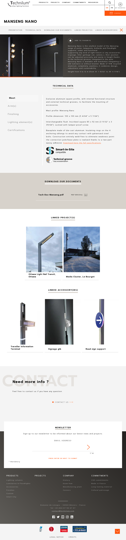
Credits (72, 537)
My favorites (120, 8)
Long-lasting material (101, 487)
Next (8, 74)
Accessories (12, 487)
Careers (67, 490)
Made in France (98, 484)
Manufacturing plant (72, 487)
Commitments (79, 2)
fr (112, 8)
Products (43, 2)
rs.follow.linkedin (71, 516)
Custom (10, 494)
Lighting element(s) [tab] (20, 124)
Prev (3, 74)
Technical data (33, 30)
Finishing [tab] (13, 115)
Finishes (10, 490)
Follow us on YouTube (62, 516)
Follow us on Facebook (53, 516)
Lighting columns (14, 480)
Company (66, 2)
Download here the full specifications (82, 143)
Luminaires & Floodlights (18, 484)
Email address (63, 440)
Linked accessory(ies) (106, 30)
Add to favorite (83, 40)
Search (109, 2)
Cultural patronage (100, 490)
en (107, 8)
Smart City (11, 497)
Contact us (62, 402)
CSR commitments (99, 480)
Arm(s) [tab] (11, 107)
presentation (15, 30)
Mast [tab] (14, 98)
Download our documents (58, 30)
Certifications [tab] (16, 132)
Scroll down (117, 531)
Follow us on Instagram (66, 516)
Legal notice (57, 537)
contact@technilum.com (63, 511)
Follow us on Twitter (57, 516)
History (66, 480)
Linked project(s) (84, 30)
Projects (55, 2)
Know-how (68, 484)
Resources (93, 2)
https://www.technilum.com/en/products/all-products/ (121, 30)
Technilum (19, 4)
